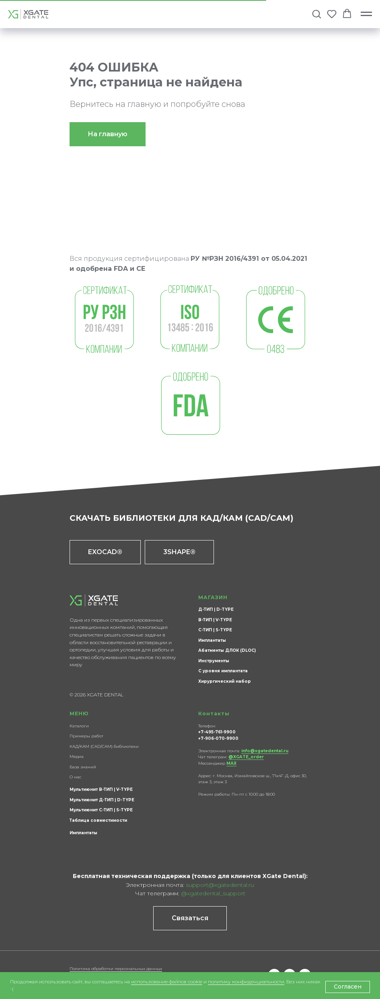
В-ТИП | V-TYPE (215, 619)
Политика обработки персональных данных (116, 968)
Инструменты (213, 660)
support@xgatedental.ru (220, 884)
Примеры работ (86, 736)
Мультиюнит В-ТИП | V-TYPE (101, 789)
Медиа (77, 756)
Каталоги (79, 726)
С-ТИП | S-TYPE (215, 630)
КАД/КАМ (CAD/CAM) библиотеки (104, 746)
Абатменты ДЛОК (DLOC (226, 650)
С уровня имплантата (223, 671)
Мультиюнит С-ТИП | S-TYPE (101, 810)
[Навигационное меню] (366, 14)
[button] (316, 13)
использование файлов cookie (166, 982)
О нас (75, 777)
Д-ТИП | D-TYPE (216, 609)
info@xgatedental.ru (264, 750)
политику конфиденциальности (246, 982)
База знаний (83, 767)
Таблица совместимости (98, 820)
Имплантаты (212, 640)
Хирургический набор (224, 681)
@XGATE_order (246, 756)
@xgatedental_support (213, 893)
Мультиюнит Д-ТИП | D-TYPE (102, 799)
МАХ (231, 763)
